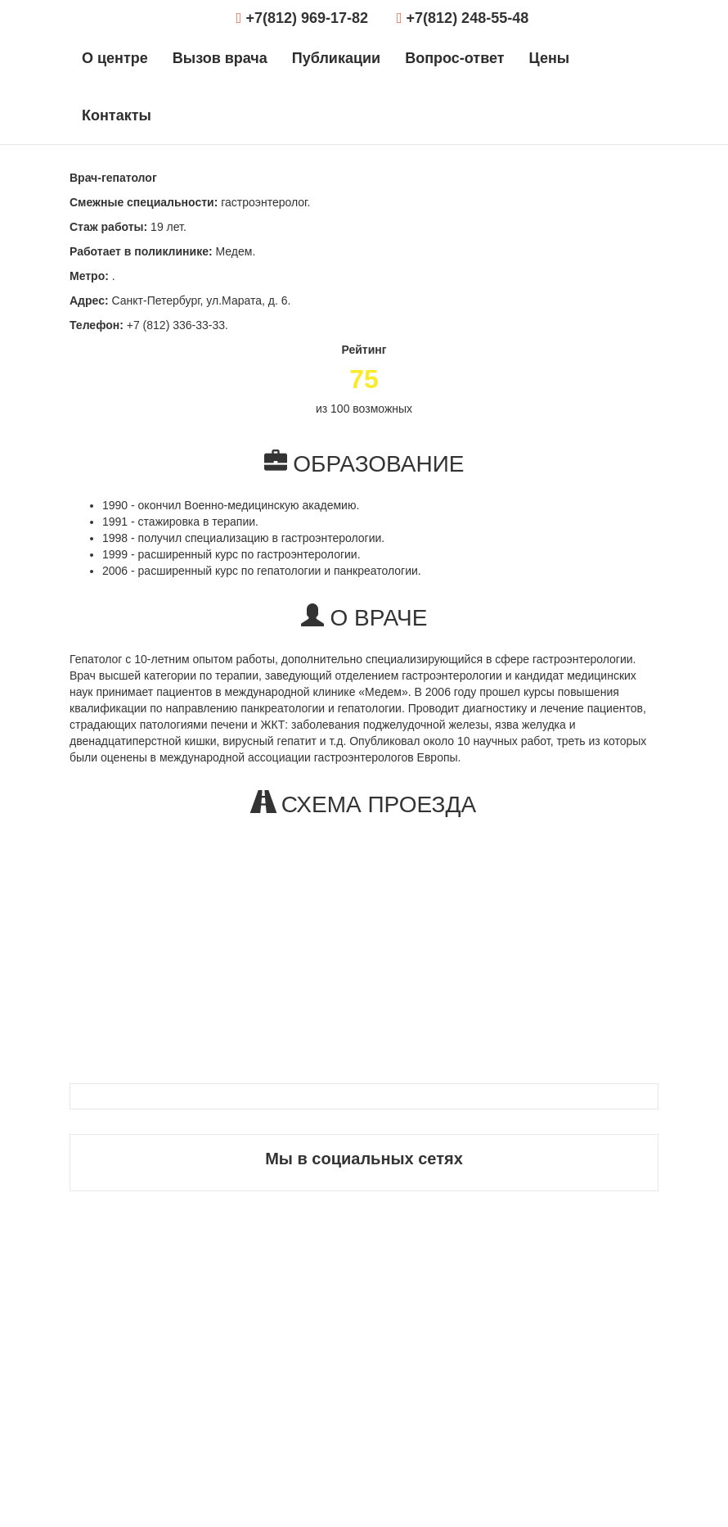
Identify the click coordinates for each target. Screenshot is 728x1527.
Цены (549, 58)
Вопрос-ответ (454, 58)
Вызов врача (220, 58)
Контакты (116, 115)
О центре (115, 58)
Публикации (336, 58)
